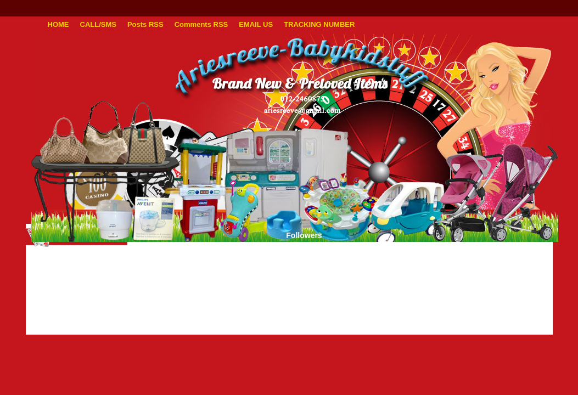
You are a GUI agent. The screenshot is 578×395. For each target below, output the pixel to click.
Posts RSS (145, 24)
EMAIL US (256, 24)
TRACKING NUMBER (319, 24)
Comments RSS (201, 24)
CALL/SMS (98, 24)
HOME (58, 24)
